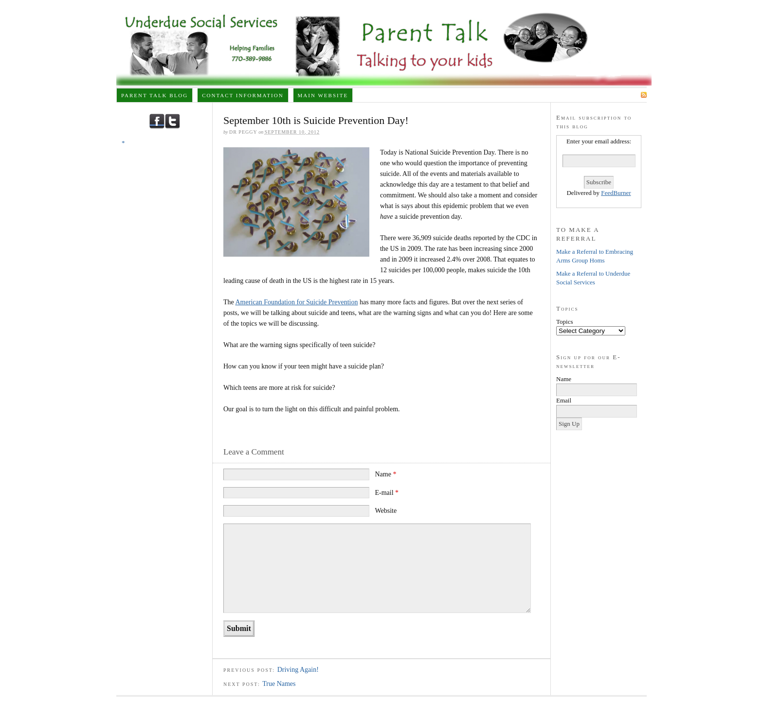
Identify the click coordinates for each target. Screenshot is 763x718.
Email (563, 400)
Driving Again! (298, 669)
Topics (564, 321)
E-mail (387, 492)
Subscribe (620, 95)
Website (386, 510)
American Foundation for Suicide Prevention (297, 302)
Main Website (323, 95)
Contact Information (242, 95)
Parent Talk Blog (154, 95)
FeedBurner (616, 192)
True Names (278, 683)
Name (385, 474)
